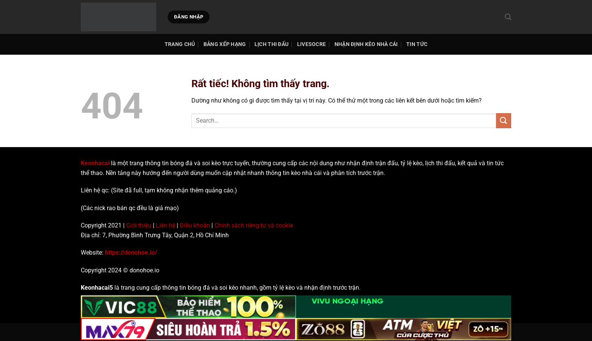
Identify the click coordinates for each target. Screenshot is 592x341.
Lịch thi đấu (271, 44)
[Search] (508, 17)
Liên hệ (165, 225)
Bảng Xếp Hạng (225, 44)
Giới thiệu (138, 225)
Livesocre (311, 44)
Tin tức (416, 44)
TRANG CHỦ (180, 44)
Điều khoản (195, 225)
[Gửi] (503, 120)
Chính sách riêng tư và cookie (253, 225)
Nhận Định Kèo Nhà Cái (366, 44)
